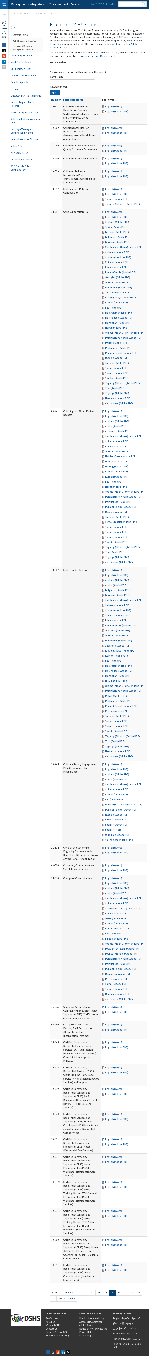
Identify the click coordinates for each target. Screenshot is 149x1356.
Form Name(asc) (73, 99)
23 (98, 1292)
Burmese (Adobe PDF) (117, 242)
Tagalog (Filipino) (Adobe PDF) (122, 204)
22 (92, 1292)
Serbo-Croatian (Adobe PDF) (121, 521)
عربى (116, 1328)
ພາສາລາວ (128, 1343)
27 (125, 1292)
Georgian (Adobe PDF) (117, 277)
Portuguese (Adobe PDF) (119, 347)
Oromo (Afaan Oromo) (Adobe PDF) (125, 332)
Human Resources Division (24, 139)
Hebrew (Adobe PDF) (116, 461)
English (117, 1318)
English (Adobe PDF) (116, 111)
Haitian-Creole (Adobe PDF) (120, 456)
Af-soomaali (119, 1333)
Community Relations (21, 55)
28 (132, 1292)
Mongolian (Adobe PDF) (118, 322)
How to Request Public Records (22, 104)
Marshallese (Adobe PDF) (119, 317)
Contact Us (51, 1328)
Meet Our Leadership (21, 62)
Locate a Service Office (57, 1332)
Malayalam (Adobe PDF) (118, 312)
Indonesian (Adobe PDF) (118, 287)
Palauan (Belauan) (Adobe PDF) (122, 948)
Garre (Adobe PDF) (115, 918)
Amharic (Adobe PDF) (117, 222)
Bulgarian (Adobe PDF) (118, 237)
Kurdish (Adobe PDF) (116, 476)
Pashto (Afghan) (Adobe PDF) (121, 953)
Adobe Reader (86, 1325)
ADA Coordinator (19, 152)
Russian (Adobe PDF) (116, 357)
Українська (132, 1333)
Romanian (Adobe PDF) (118, 973)
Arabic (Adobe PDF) (116, 226)
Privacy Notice (86, 1332)
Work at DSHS (53, 1325)
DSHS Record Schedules (24, 40)
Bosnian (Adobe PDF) (117, 232)
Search (144, 4)
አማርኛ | (128, 1338)
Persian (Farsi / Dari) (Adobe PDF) (123, 337)
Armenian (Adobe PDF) (118, 431)
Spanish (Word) (113, 829)
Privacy (14, 88)
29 (139, 1292)
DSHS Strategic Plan (21, 68)
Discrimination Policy (21, 159)
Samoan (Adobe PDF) (117, 363)
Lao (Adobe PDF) (114, 307)
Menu (4, 13)
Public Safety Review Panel (24, 112)
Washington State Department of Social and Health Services (45, 4)
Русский (136, 1318)
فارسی (136, 1338)
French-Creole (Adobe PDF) (120, 272)
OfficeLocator (4, 25)
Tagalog (117, 1343)
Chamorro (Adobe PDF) (118, 257)
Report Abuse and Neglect (59, 1335)
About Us (50, 1321)
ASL (115, 1347)
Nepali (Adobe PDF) (116, 327)
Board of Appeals (19, 82)
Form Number (58, 62)
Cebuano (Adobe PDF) (117, 252)
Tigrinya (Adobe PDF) (117, 393)
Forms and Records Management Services (24, 47)
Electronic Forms (19, 34)
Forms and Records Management (96, 55)
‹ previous (68, 1292)
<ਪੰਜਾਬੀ (133, 1328)
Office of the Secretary (28, 13)
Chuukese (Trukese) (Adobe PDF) (123, 908)
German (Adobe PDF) (117, 282)
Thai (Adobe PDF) (115, 388)
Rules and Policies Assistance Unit (26, 121)
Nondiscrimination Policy (91, 1318)
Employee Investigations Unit (26, 95)
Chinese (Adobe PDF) (116, 262)
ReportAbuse (4, 34)
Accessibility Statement (91, 1321)
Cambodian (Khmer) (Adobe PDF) (123, 247)
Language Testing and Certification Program (22, 131)
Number (56, 99)
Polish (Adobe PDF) (116, 342)
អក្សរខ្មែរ (124, 1328)
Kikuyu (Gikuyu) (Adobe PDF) (121, 297)
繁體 (122, 1323)
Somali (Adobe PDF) (116, 368)
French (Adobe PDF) (116, 267)
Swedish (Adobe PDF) (117, 378)
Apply (55, 92)
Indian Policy (17, 146)
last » (72, 1298)
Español (126, 1318)
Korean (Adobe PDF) (116, 302)
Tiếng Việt (118, 1338)
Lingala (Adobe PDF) (116, 938)
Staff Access (52, 1318)
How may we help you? (102, 3)
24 (105, 1292)
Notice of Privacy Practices (93, 1328)
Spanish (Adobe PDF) (116, 199)
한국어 (129, 1323)
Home (13, 13)
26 (119, 1292)
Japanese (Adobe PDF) (117, 292)
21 (85, 1292)
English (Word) (113, 106)
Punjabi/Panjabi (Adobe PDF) (121, 353)
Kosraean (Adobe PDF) (117, 928)
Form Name (57, 76)
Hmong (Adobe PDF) (116, 466)
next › (62, 1298)
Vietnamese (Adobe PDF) (119, 403)
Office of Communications (24, 75)
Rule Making (85, 1335)
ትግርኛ (138, 1343)
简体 (115, 1323)
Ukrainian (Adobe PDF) (117, 398)
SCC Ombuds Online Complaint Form (21, 168)
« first (55, 1292)
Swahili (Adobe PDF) (116, 542)
